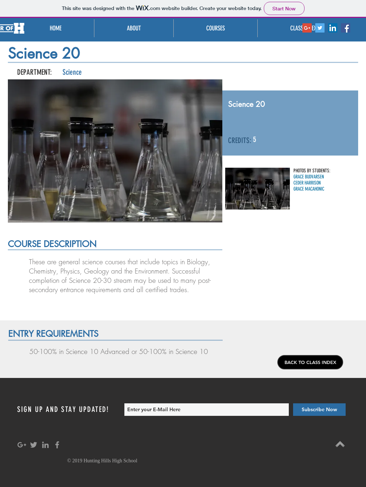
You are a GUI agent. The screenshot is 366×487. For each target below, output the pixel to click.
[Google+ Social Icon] (307, 28)
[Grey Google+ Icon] (21, 444)
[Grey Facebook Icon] (57, 444)
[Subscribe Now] (319, 409)
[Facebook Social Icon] (345, 28)
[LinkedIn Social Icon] (332, 28)
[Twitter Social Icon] (320, 28)
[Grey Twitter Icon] (33, 444)
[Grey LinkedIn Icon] (45, 444)
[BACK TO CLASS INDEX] (310, 362)
